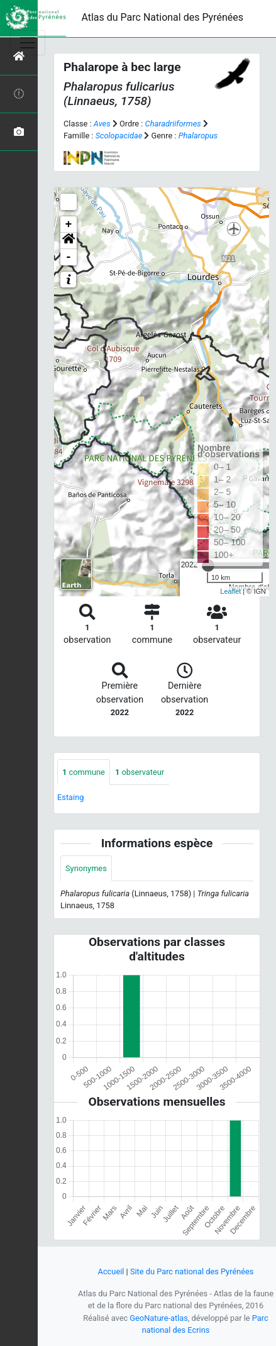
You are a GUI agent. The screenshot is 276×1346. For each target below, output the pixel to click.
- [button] (68, 257)
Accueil (111, 1271)
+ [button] (68, 224)
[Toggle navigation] (27, 42)
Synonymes (86, 868)
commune (83, 772)
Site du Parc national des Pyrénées (192, 1271)
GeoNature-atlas (159, 1318)
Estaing (70, 797)
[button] (68, 241)
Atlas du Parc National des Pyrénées (162, 17)
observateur (139, 772)
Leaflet (230, 591)
